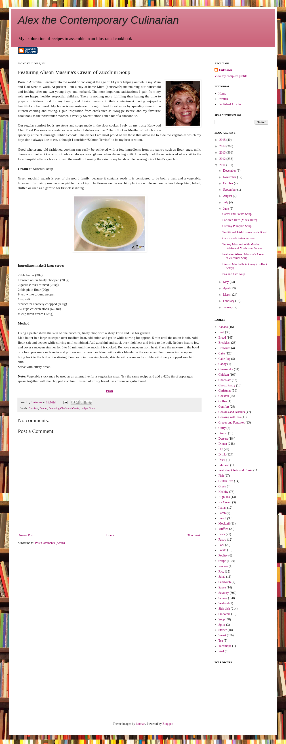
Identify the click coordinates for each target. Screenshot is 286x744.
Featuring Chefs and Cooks (64, 408)
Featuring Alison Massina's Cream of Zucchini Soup (243, 256)
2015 (223, 139)
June (226, 208)
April (226, 288)
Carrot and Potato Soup (237, 214)
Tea (221, 640)
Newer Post (26, 535)
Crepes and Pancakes (232, 422)
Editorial (224, 465)
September (230, 189)
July (226, 202)
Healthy (223, 491)
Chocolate (225, 380)
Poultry (223, 555)
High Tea (224, 497)
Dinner (43, 408)
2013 (223, 152)
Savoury (224, 592)
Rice (221, 571)
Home (110, 535)
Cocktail (224, 396)
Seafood (224, 603)
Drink (222, 454)
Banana (223, 327)
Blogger (167, 723)
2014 (223, 146)
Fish (221, 475)
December (230, 170)
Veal (221, 651)
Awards (223, 99)
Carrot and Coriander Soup (239, 238)
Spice (222, 624)
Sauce (222, 587)
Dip (221, 449)
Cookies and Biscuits (232, 412)
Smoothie (225, 614)
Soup (92, 408)
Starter (223, 630)
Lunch (223, 518)
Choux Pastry (227, 385)
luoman (140, 723)
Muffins (224, 529)
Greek (222, 486)
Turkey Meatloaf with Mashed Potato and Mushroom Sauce (242, 246)
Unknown (225, 70)
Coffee (223, 401)
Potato (223, 550)
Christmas (225, 390)
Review (223, 566)
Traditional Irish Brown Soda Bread (244, 232)
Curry (222, 428)
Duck (222, 460)
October (228, 183)
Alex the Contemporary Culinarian (98, 20)
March (227, 294)
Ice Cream (225, 502)
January (228, 307)
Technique (225, 646)
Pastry (222, 539)
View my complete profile (230, 76)
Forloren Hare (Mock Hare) (239, 220)
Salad (222, 576)
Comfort (33, 408)
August (228, 196)
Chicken (224, 374)
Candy (223, 364)
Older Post (193, 535)
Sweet (222, 635)
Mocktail (224, 523)
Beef (221, 332)
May (226, 282)
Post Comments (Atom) (50, 543)
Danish (223, 433)
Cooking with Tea (230, 417)
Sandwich (225, 582)
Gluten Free (226, 481)
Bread (222, 337)
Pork (221, 545)
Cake (222, 353)
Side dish (224, 608)
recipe (84, 408)
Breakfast (225, 342)
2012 (223, 158)
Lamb (222, 513)
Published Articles (230, 104)
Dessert (223, 438)
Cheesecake (226, 369)
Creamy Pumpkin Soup (237, 226)
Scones (223, 598)
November (230, 177)
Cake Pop (225, 358)
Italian (223, 507)
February (229, 301)
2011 (222, 165)
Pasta (222, 534)
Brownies (225, 348)
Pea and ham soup (233, 274)
